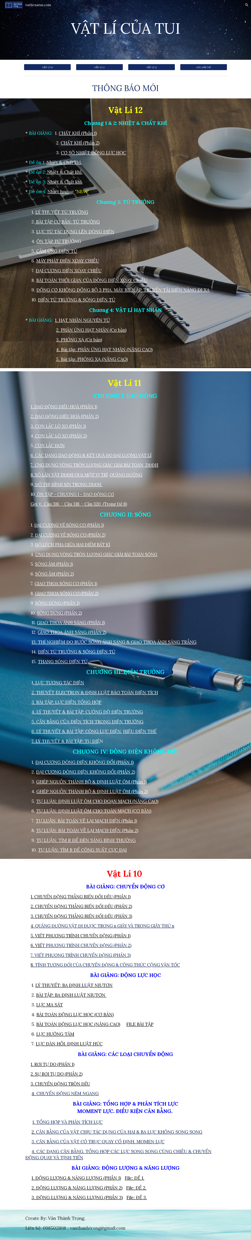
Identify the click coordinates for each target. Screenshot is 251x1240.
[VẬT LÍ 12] (151, 67)
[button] (247, 5)
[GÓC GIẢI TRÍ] (203, 67)
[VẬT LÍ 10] (47, 67)
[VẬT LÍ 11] (99, 67)
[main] (125, 29)
